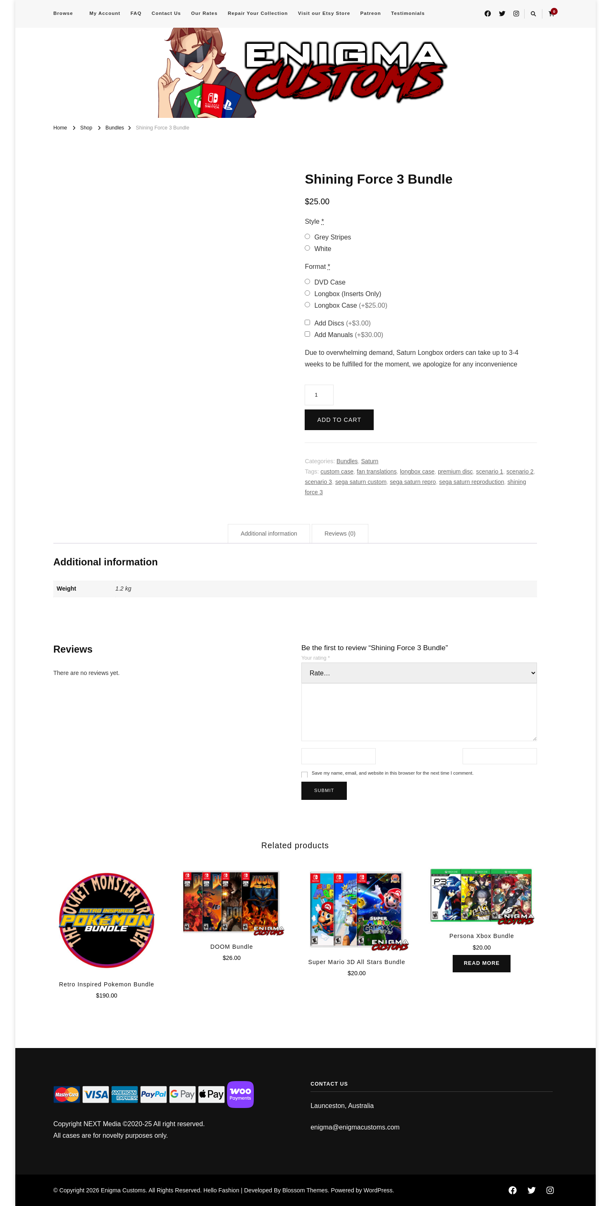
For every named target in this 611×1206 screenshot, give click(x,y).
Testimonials (408, 13)
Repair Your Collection (258, 13)
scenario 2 (520, 471)
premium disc (455, 471)
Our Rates (204, 13)
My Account (104, 13)
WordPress (378, 1190)
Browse (63, 13)
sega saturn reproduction (471, 482)
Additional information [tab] (269, 533)
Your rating (315, 658)
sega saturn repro (413, 482)
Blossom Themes (305, 1190)
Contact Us (166, 13)
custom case (336, 471)
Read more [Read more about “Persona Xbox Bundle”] (481, 964)
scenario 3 (318, 482)
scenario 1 (490, 471)
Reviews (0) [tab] (340, 533)
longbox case (417, 471)
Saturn (369, 461)
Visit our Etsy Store (324, 13)
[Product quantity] (319, 395)
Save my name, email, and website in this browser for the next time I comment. (393, 772)
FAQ (136, 13)
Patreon (370, 13)
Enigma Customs (123, 1190)
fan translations (376, 471)
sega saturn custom (361, 482)
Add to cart (339, 419)
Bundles (347, 461)
